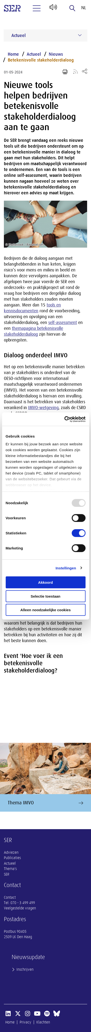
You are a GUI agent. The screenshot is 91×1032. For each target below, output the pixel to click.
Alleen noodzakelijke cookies (45, 610)
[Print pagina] (65, 71)
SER (6, 874)
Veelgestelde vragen (20, 908)
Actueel (34, 54)
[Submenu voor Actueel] (79, 35)
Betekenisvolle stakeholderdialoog (41, 60)
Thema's (10, 869)
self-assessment (62, 322)
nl (83, 7)
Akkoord (45, 582)
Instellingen (66, 568)
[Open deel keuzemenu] (84, 71)
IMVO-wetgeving (43, 407)
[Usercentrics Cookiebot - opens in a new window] (64, 419)
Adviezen (11, 852)
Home (13, 54)
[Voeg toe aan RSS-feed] (75, 71)
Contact (10, 897)
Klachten (43, 1022)
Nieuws (56, 54)
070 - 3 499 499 (22, 903)
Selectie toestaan (45, 596)
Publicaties (12, 858)
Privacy (25, 1022)
